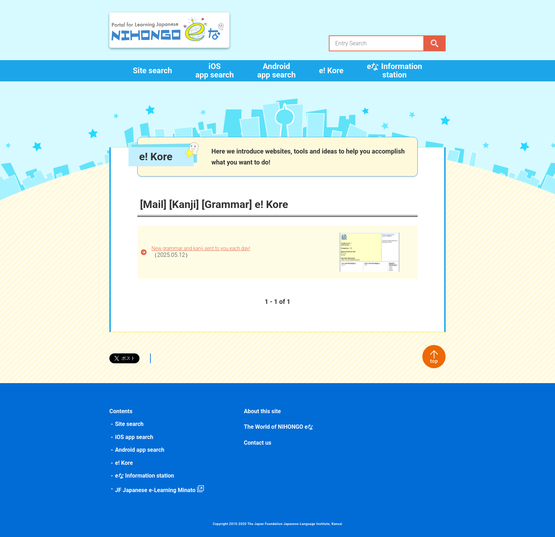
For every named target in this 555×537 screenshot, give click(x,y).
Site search (152, 70)
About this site (262, 411)
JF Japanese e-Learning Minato (155, 490)
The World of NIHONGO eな (278, 426)
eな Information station (394, 70)
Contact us (257, 442)
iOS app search (214, 70)
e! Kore (331, 70)
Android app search (276, 70)
